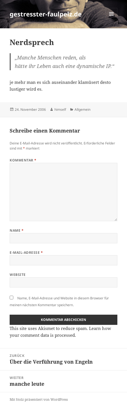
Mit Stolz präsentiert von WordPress (39, 399)
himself (60, 109)
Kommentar (23, 160)
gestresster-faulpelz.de (46, 14)
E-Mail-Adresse (26, 252)
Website (18, 274)
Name (17, 230)
